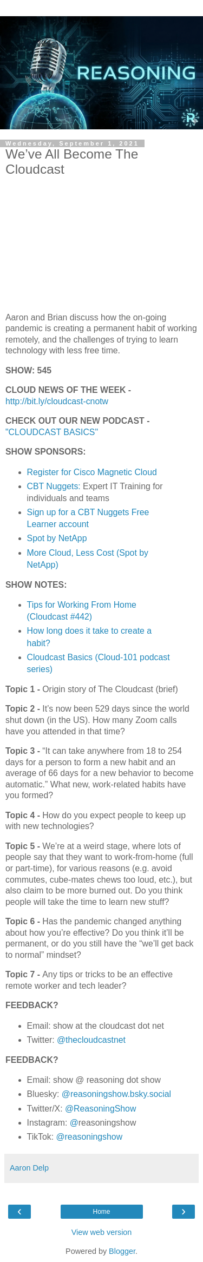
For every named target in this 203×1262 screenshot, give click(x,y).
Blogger (122, 1251)
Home (101, 1211)
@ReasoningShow (100, 1108)
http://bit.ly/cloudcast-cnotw (56, 401)
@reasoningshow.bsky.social (116, 1094)
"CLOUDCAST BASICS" (51, 432)
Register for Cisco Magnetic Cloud (92, 472)
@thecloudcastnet (91, 1039)
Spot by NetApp (57, 538)
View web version (101, 1232)
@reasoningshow (89, 1136)
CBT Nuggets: (54, 486)
